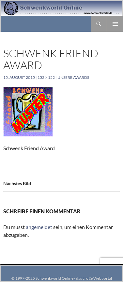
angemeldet (39, 227)
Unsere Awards (73, 77)
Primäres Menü (115, 24)
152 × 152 (46, 77)
